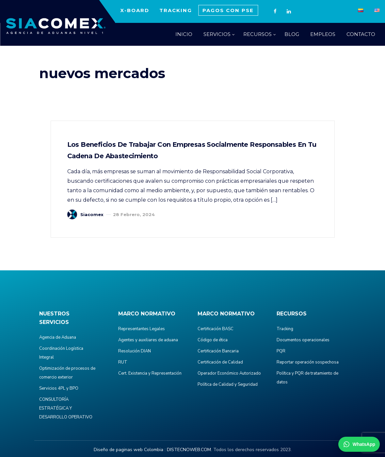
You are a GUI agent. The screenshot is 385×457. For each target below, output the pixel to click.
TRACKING (175, 10)
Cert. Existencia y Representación (150, 373)
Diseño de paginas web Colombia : (130, 450)
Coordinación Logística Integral (61, 353)
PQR (281, 351)
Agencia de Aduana (57, 337)
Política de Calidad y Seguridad (228, 384)
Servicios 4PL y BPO (58, 388)
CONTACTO (360, 34)
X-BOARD (134, 10)
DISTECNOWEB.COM (189, 450)
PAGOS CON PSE (228, 10)
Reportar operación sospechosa (308, 362)
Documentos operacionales (303, 340)
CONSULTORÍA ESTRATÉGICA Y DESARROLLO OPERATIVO (65, 408)
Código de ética (213, 340)
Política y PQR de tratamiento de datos (307, 377)
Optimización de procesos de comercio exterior (67, 372)
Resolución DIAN (134, 351)
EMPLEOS (322, 34)
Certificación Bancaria (218, 351)
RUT (122, 362)
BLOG (291, 34)
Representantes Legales (141, 329)
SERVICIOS (217, 34)
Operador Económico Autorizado (229, 373)
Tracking (285, 329)
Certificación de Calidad (220, 362)
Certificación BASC (215, 329)
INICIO (183, 34)
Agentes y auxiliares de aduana (148, 340)
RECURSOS (257, 34)
